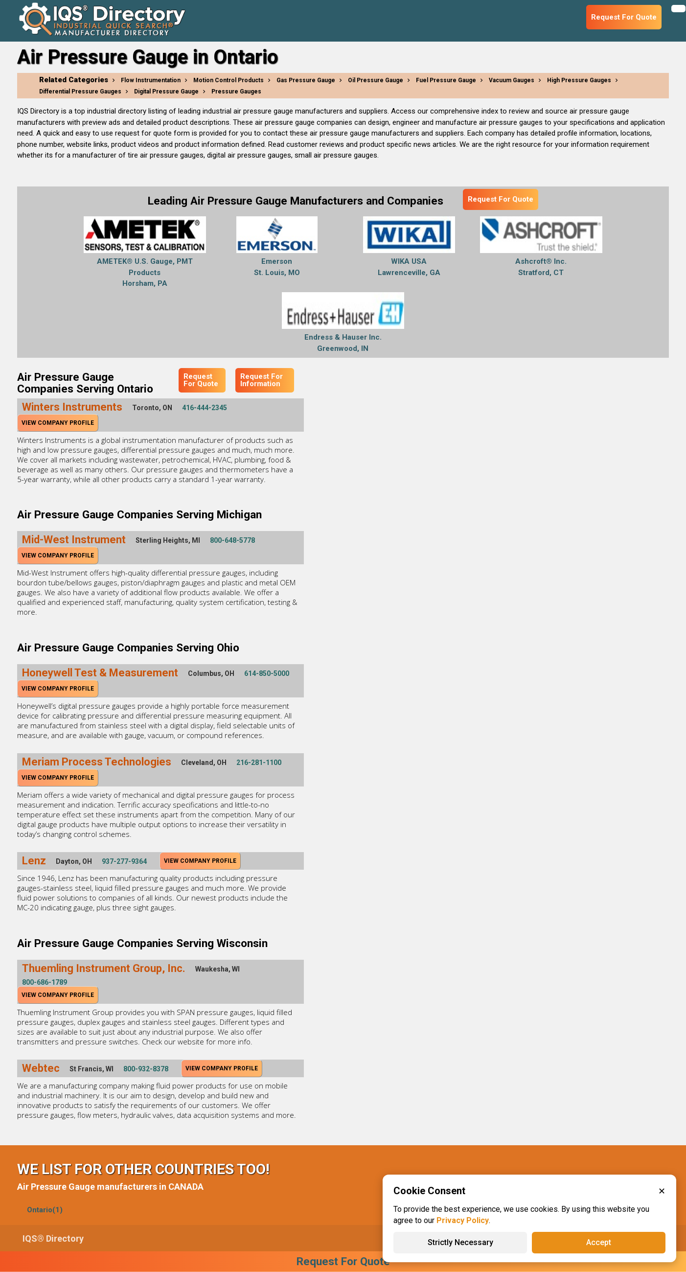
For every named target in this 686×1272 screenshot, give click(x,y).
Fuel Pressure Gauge (446, 80)
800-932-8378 (145, 1069)
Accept (598, 1242)
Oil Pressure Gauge (375, 80)
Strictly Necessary (460, 1242)
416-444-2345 (204, 408)
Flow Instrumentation (151, 80)
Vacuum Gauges (511, 80)
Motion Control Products (228, 80)
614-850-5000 (266, 673)
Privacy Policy (462, 1220)
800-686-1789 (44, 982)
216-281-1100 (258, 762)
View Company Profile (58, 422)
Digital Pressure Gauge (166, 91)
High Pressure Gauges (579, 80)
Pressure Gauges (236, 91)
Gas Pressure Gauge (305, 80)
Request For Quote (500, 199)
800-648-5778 (232, 540)
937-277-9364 (124, 861)
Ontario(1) (45, 1209)
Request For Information (261, 380)
